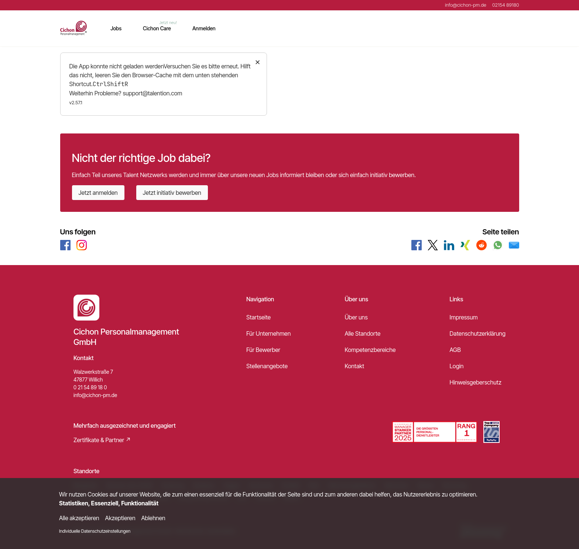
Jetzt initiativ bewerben (172, 192)
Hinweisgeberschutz (475, 382)
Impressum (464, 317)
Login (457, 366)
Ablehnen (153, 518)
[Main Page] (73, 28)
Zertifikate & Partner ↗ (102, 440)
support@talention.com (152, 93)
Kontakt (354, 366)
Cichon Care (157, 28)
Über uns (356, 317)
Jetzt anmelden (98, 192)
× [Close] (257, 61)
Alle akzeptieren (79, 518)
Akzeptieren (120, 518)
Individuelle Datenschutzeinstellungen (94, 531)
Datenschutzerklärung (478, 333)
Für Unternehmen (268, 333)
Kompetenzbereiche (370, 349)
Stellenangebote (267, 366)
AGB (455, 349)
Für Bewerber (263, 349)
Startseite (258, 317)
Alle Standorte (362, 333)
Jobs (115, 28)
